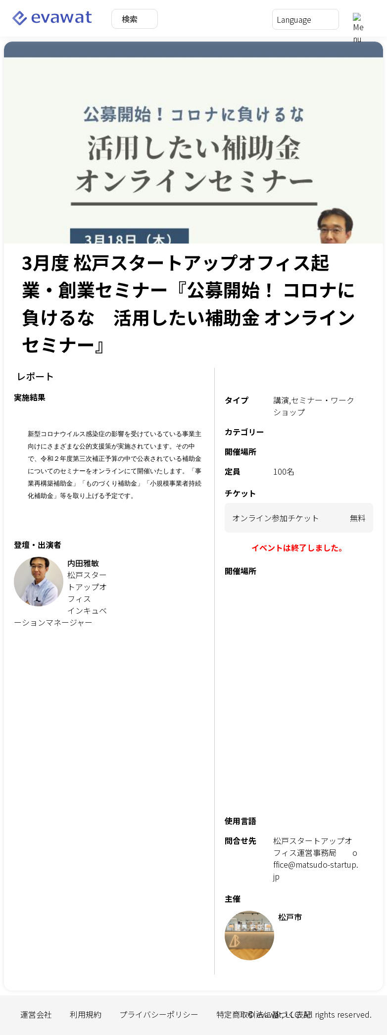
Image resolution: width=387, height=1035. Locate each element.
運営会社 (36, 1014)
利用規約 (85, 1014)
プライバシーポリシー (158, 1014)
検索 (130, 19)
